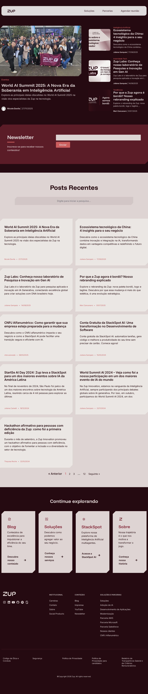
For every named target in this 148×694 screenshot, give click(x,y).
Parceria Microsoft (109, 622)
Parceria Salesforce (109, 626)
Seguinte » (94, 473)
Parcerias (107, 10)
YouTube (79, 609)
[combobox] (74, 201)
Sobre (52, 609)
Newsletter (80, 613)
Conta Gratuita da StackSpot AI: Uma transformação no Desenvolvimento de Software (108, 326)
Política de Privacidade (72, 658)
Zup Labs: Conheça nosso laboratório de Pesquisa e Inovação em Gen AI (34, 278)
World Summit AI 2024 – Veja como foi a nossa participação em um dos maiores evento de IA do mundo (109, 376)
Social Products (56, 613)
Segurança (37, 658)
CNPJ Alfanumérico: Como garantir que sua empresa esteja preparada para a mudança (36, 324)
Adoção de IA (106, 605)
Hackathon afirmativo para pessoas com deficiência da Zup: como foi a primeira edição (33, 429)
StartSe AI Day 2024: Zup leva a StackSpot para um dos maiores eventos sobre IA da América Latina (35, 376)
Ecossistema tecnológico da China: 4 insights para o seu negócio (105, 228)
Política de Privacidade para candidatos (99, 660)
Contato (53, 605)
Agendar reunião (130, 10)
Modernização (107, 613)
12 (84, 473)
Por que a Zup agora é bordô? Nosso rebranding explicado (106, 278)
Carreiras (53, 600)
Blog (77, 600)
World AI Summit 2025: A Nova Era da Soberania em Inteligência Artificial (31, 228)
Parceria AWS (106, 618)
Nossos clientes (107, 631)
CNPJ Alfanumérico (109, 635)
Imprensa (79, 605)
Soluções (89, 10)
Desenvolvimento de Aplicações (115, 609)
